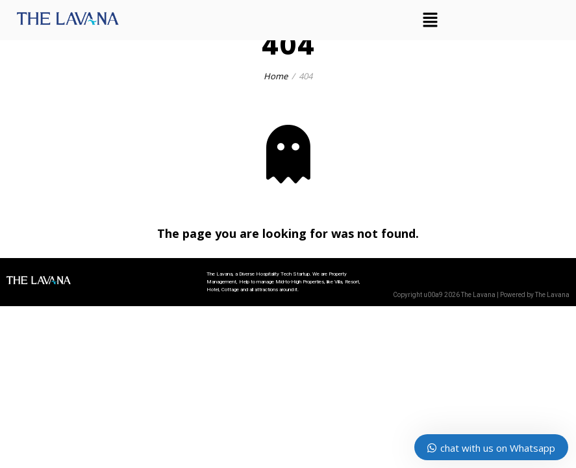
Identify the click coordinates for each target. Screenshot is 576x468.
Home (276, 76)
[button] (431, 20)
